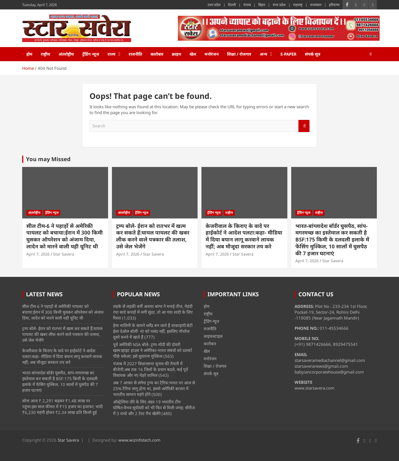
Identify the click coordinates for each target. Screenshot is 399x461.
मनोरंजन (211, 54)
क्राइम (176, 54)
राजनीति (135, 54)
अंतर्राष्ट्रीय (66, 54)
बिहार (261, 4)
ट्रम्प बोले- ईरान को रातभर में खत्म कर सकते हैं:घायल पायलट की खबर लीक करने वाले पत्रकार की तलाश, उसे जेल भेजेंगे (152, 236)
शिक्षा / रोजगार (239, 54)
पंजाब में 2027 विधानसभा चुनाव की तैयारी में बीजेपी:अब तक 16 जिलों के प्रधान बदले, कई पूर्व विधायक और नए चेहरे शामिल (150, 369)
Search (304, 126)
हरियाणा (334, 4)
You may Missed (48, 159)
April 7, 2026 (38, 254)
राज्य (112, 54)
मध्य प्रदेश (279, 4)
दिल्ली (232, 4)
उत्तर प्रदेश (214, 4)
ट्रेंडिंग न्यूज (90, 54)
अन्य (263, 54)
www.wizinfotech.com (139, 440)
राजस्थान (315, 4)
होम (29, 54)
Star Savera (63, 254)
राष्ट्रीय (45, 54)
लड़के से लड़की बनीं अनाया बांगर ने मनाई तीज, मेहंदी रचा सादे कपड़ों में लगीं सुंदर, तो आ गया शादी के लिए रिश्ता (153, 312)
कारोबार (156, 54)
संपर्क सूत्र (312, 54)
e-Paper (288, 54)
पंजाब (247, 4)
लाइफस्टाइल (213, 336)
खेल (193, 54)
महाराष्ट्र (298, 4)
